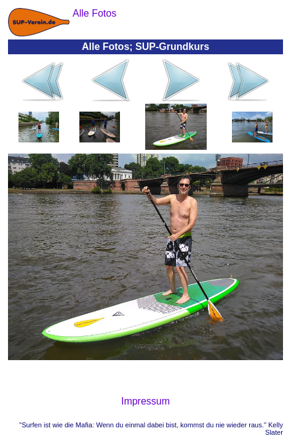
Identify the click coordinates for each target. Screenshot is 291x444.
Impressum (145, 401)
